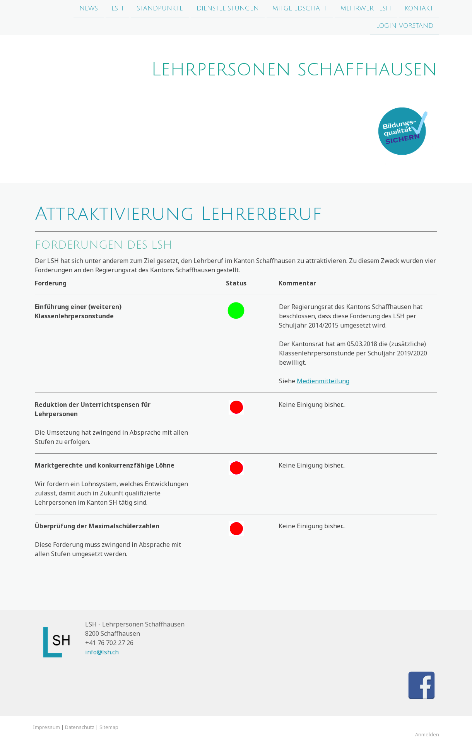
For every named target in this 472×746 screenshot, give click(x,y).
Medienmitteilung (323, 381)
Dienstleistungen (228, 8)
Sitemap (108, 727)
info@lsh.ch (102, 652)
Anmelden (427, 734)
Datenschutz (79, 727)
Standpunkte (160, 8)
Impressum (46, 727)
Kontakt (419, 8)
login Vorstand (404, 26)
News (88, 8)
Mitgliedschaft (299, 8)
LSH (117, 8)
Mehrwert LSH (365, 8)
